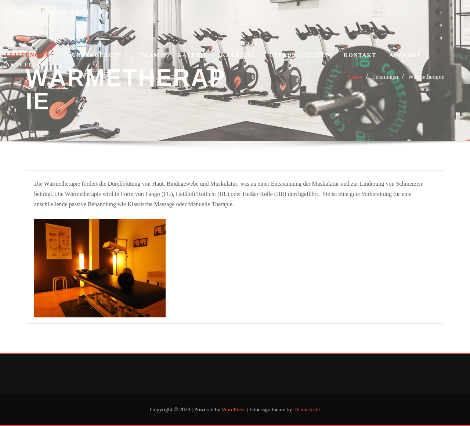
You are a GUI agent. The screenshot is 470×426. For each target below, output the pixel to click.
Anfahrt (405, 55)
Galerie (192, 55)
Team (152, 55)
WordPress (234, 409)
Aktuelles (26, 65)
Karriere (239, 55)
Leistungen (30, 55)
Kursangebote (97, 55)
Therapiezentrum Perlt (48, 13)
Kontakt (360, 55)
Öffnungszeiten (299, 55)
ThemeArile (306, 409)
